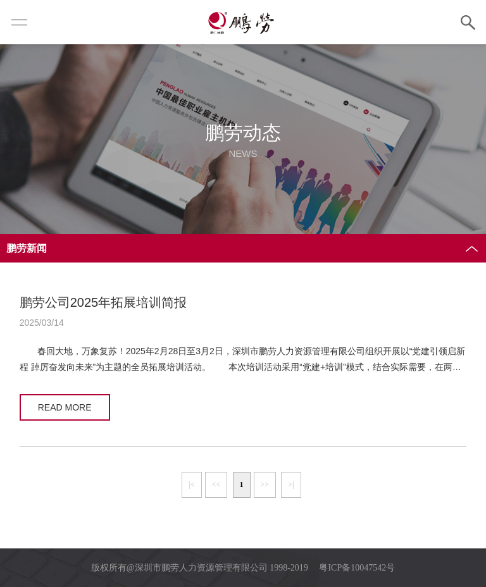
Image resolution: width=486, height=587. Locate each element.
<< (216, 484)
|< (191, 484)
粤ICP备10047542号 (357, 567)
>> (265, 484)
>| (291, 484)
